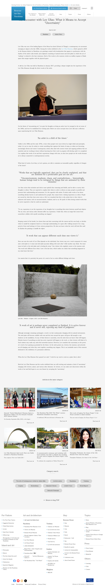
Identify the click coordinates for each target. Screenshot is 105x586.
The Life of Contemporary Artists (93, 531)
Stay (65, 523)
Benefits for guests (69, 547)
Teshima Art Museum (53, 526)
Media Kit (88, 554)
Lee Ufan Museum (67, 49)
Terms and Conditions (30, 584)
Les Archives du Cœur (54, 529)
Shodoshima (34, 485)
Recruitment (19, 584)
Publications (6, 562)
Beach (66, 535)
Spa (65, 541)
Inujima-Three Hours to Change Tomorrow (94, 535)
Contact (88, 569)
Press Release (89, 551)
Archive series (57, 481)
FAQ (75, 5)
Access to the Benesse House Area (72, 553)
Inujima (20, 485)
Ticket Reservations (8, 526)
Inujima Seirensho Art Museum (54, 552)
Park (65, 532)
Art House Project (29, 542)
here (69, 1)
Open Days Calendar (8, 532)
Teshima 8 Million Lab (54, 535)
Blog (87, 527)
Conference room (69, 557)
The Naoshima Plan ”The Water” (33, 560)
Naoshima (73, 481)
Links (12, 584)
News (87, 520)
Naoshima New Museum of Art (32, 526)
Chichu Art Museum (29, 529)
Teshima (86, 481)
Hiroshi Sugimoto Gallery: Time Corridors (32, 536)
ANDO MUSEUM (29, 545)
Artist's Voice (68, 485)
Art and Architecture (31, 520)
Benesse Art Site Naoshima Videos (10, 568)
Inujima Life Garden (53, 560)
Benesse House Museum (30, 532)
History (5, 553)
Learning (88, 563)
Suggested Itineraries (8, 523)
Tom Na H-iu (51, 541)
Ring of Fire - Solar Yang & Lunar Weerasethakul (33, 549)
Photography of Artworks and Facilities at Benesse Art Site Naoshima (11, 539)
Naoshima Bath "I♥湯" (30, 553)
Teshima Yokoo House (54, 532)
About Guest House (69, 560)
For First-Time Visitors (9, 520)
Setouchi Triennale (53, 490)
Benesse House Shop (69, 543)
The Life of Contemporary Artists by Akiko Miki (30, 481)
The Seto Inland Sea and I (10, 556)
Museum (66, 526)
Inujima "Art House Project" (53, 557)
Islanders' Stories (51, 485)
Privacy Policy (42, 584)
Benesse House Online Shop (93, 538)
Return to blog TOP (52, 500)
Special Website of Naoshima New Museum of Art (93, 523)
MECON (50, 572)
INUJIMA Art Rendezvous (51, 564)
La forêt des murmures (54, 544)
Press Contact (89, 548)
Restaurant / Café (69, 538)
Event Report (84, 485)
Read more (30, 422)
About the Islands (7, 559)
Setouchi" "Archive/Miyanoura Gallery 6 (33, 557)
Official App (6, 535)
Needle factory (52, 538)
